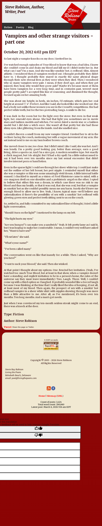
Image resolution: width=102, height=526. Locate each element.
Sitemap (51, 396)
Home (42, 396)
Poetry (20, 27)
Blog (31, 27)
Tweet (8, 327)
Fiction (8, 27)
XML (59, 396)
